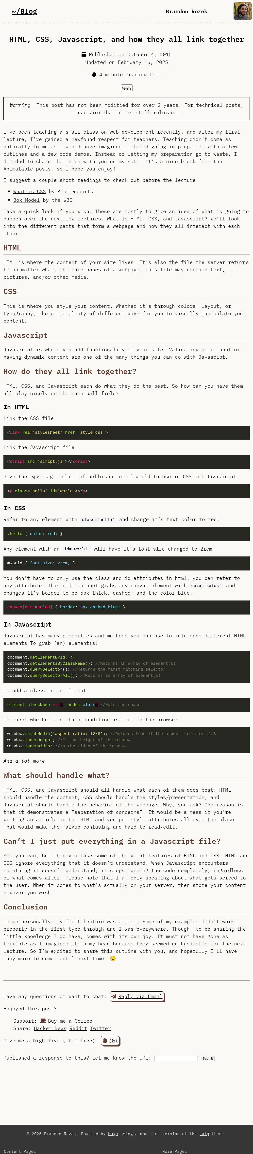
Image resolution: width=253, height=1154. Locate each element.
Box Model (26, 200)
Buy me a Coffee (66, 1020)
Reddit (78, 1028)
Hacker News (50, 1028)
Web (126, 88)
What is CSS (29, 191)
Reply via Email (137, 996)
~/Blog (24, 10)
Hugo (113, 1133)
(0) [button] (110, 1040)
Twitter (100, 1028)
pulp (204, 1133)
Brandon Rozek (186, 11)
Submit (208, 1058)
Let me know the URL (120, 1057)
